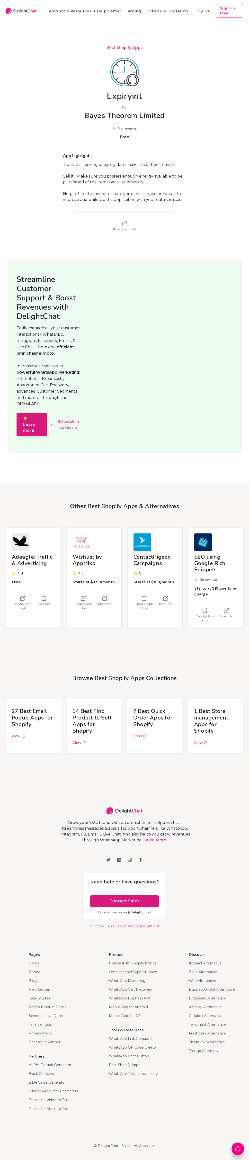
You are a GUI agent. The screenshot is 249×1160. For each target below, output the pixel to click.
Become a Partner (44, 1042)
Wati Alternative (202, 981)
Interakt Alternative (205, 963)
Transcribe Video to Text (49, 1100)
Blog (33, 981)
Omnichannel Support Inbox (133, 972)
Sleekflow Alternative (207, 1042)
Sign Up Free (227, 10)
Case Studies (40, 998)
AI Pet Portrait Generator (50, 1065)
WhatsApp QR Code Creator (133, 1047)
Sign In (204, 10)
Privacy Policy (40, 1033)
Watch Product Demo (48, 1007)
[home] (21, 11)
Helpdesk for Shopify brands (132, 963)
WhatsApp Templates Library (133, 1073)
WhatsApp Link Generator (131, 1038)
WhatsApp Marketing (127, 981)
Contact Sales (124, 901)
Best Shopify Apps (124, 47)
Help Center (109, 11)
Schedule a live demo (68, 424)
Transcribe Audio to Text (49, 1108)
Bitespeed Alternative (207, 998)
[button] (56, 11)
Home (34, 963)
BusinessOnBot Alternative (212, 989)
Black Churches (42, 1073)
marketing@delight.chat (141, 926)
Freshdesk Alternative (207, 1033)
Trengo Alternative (205, 1051)
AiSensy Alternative (205, 1007)
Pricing (134, 11)
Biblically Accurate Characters (53, 1091)
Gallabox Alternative (205, 1016)
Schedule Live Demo (167, 11)
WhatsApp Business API (129, 998)
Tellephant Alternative (207, 1024)
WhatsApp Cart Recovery (130, 989)
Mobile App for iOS (125, 1016)
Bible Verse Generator (47, 1082)
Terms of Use (40, 1024)
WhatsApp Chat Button (129, 1056)
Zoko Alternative (203, 972)
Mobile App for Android (128, 1007)
